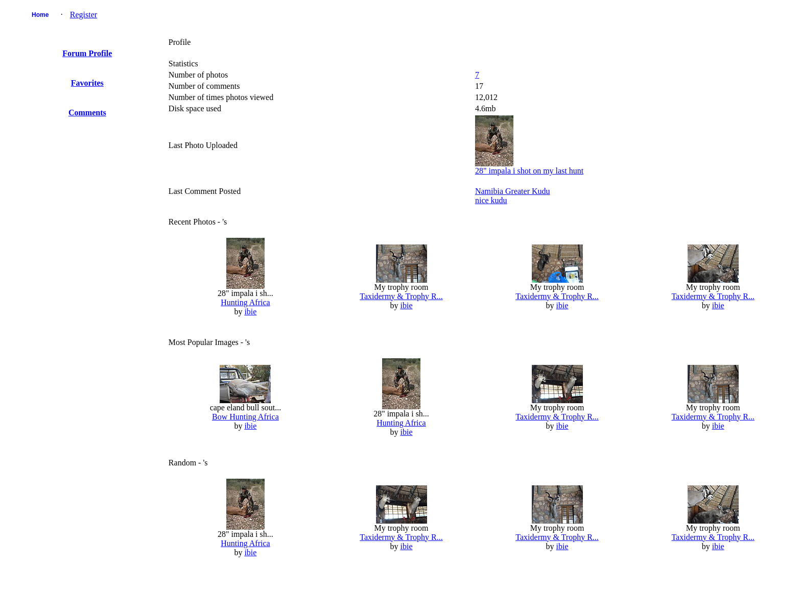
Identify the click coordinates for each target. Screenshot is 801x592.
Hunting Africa (245, 302)
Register (83, 14)
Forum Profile (87, 53)
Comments (87, 112)
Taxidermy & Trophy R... (401, 296)
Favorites (87, 83)
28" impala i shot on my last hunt (529, 170)
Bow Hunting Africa (245, 416)
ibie (250, 311)
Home (40, 14)
